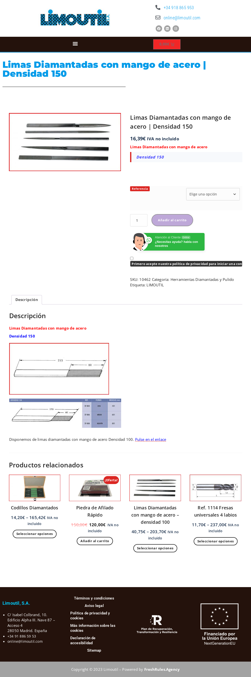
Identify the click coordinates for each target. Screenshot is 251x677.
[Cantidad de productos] (138, 220)
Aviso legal (94, 605)
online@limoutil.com (182, 17)
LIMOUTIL (155, 284)
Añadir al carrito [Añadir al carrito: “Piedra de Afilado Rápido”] (94, 541)
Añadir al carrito (172, 220)
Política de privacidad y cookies (90, 615)
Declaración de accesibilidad (83, 640)
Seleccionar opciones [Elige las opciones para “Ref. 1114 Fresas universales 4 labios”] (215, 541)
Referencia (140, 188)
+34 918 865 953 (179, 7)
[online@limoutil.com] (158, 17)
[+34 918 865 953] (158, 7)
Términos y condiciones (94, 598)
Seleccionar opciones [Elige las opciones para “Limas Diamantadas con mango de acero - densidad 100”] (155, 548)
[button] (75, 43)
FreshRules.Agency (162, 669)
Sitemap (94, 650)
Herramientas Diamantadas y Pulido (202, 279)
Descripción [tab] (26, 299)
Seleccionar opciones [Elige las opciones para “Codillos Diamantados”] (34, 533)
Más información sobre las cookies (92, 628)
